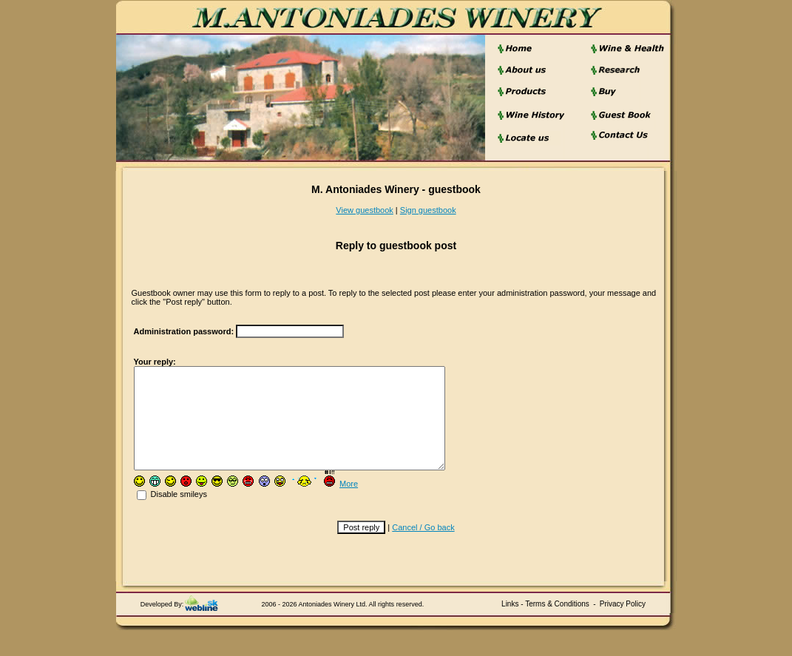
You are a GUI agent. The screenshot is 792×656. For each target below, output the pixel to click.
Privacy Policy (623, 624)
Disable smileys (172, 514)
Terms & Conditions (557, 624)
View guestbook (364, 210)
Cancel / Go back (423, 547)
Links (509, 624)
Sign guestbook (428, 210)
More (348, 503)
